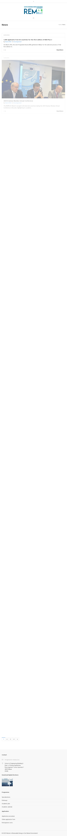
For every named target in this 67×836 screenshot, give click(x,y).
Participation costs (7, 823)
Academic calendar (7, 807)
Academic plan (6, 804)
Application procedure (8, 816)
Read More (60, 50)
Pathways (4, 800)
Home (60, 25)
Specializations (6, 797)
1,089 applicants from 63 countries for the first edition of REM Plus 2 (28, 40)
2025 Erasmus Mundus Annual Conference (18, 101)
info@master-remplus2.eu (12, 760)
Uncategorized (17, 42)
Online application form (8, 819)
